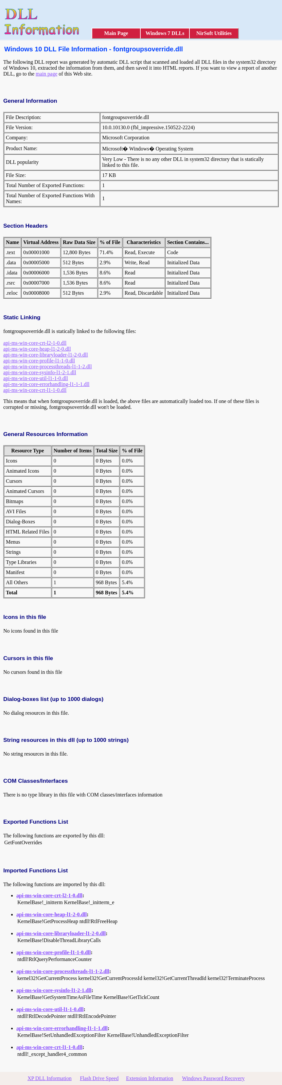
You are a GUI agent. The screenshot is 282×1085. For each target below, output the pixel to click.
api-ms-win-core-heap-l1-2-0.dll (37, 349)
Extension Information (149, 1078)
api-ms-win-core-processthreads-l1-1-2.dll (47, 366)
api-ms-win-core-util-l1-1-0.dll (35, 378)
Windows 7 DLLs (165, 33)
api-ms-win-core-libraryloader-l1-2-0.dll (45, 355)
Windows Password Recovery (213, 1078)
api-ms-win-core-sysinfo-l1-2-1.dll (39, 372)
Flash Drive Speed (99, 1078)
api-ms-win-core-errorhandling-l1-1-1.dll (46, 384)
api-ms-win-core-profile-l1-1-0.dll (39, 360)
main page (46, 74)
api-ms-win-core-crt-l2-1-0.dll (34, 343)
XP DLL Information (49, 1078)
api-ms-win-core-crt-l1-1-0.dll (34, 390)
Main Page (116, 33)
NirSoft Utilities (214, 33)
